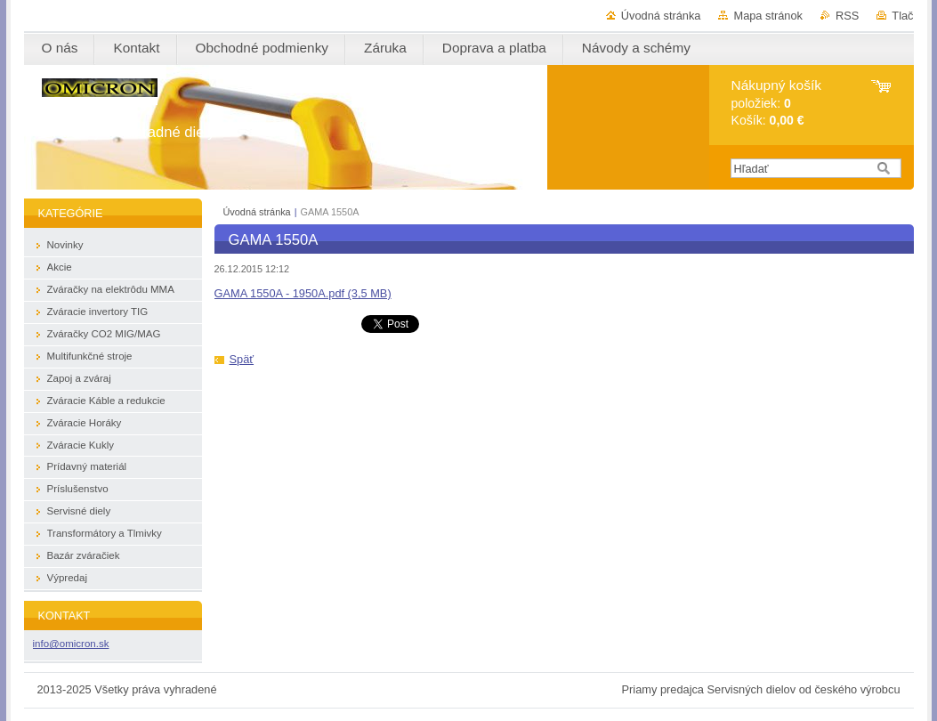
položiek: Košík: (776, 102)
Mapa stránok (768, 15)
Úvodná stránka (661, 15)
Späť (242, 359)
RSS (847, 15)
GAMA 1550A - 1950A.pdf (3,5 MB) (303, 293)
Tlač (902, 15)
